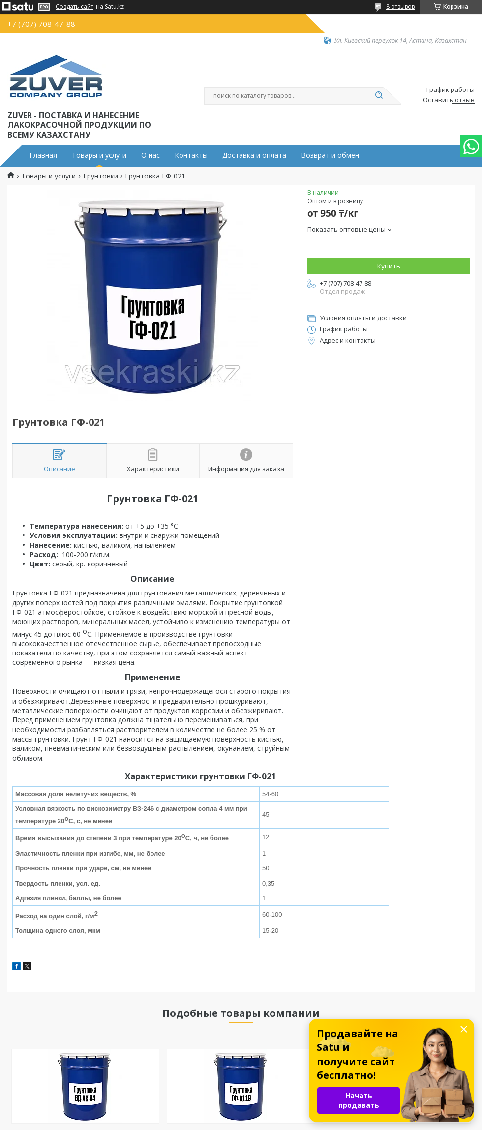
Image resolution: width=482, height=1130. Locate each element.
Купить (388, 265)
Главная (43, 155)
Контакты (191, 155)
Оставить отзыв (449, 100)
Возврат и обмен (330, 155)
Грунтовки (100, 176)
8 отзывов (400, 6)
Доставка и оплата (254, 155)
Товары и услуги (99, 155)
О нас (150, 155)
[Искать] (379, 96)
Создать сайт (74, 6)
